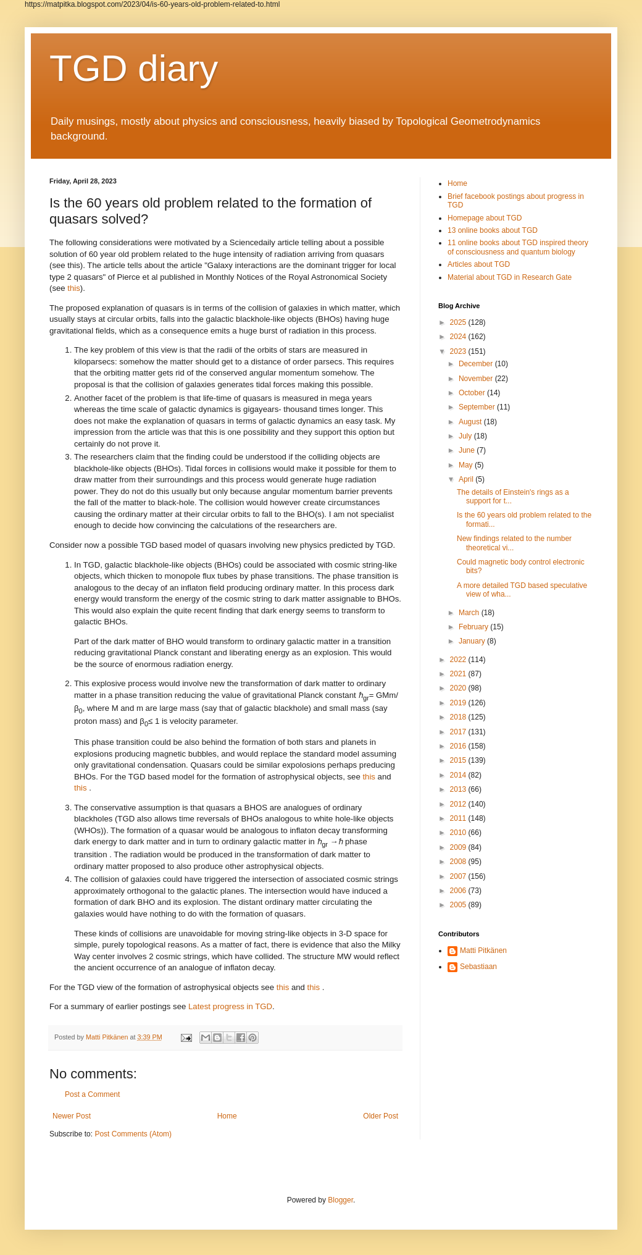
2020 (459, 688)
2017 (459, 732)
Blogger (340, 1200)
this (73, 265)
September (478, 407)
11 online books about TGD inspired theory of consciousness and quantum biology (518, 247)
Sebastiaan (478, 966)
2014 (459, 775)
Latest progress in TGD (230, 1006)
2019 (459, 703)
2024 (459, 336)
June (468, 450)
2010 (459, 832)
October (473, 392)
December (477, 363)
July (466, 436)
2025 (459, 322)
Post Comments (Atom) (133, 1134)
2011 (459, 818)
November (477, 378)
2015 (459, 760)
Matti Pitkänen (483, 950)
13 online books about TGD (493, 230)
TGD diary (133, 68)
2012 (459, 804)
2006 (459, 890)
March (470, 612)
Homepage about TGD (485, 218)
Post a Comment (92, 1094)
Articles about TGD (479, 264)
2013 (459, 789)
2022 (459, 659)
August (471, 422)
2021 (459, 673)
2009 (459, 847)
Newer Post (71, 1116)
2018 (459, 717)
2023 (459, 351)
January (473, 641)
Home (227, 1116)
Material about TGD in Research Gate (510, 277)
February (474, 627)
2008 (459, 861)
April (467, 479)
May (467, 465)
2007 (459, 876)
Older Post (380, 1116)
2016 (459, 746)
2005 (459, 904)
